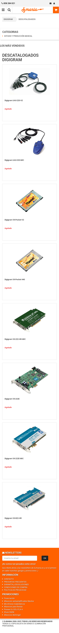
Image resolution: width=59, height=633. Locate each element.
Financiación (9, 598)
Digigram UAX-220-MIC (14, 160)
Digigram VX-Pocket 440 (15, 279)
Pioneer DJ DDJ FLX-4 (13, 609)
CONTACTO (9, 579)
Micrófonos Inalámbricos (14, 604)
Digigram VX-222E (12, 399)
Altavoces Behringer (12, 615)
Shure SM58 (9, 612)
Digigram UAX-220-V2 (14, 100)
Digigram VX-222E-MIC (14, 458)
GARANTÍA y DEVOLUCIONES (16, 584)
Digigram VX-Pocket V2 (14, 220)
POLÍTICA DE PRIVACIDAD (15, 590)
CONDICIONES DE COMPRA (15, 587)
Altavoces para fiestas (13, 607)
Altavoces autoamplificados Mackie (19, 601)
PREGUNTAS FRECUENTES (15, 582)
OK (44, 558)
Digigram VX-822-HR (13, 518)
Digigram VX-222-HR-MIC (15, 339)
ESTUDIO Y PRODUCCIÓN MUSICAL (18, 36)
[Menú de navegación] (3, 10)
